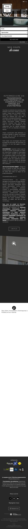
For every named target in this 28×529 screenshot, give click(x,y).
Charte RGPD (24, 520)
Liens (17, 520)
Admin (20, 520)
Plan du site (3, 520)
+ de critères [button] (22, 42)
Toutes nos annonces (14, 521)
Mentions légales (9, 520)
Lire (14, 229)
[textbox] (14, 32)
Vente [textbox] (2, 29)
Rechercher (14, 39)
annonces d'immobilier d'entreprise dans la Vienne (14, 218)
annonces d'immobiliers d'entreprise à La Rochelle (14, 209)
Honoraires (14, 520)
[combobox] (14, 29)
